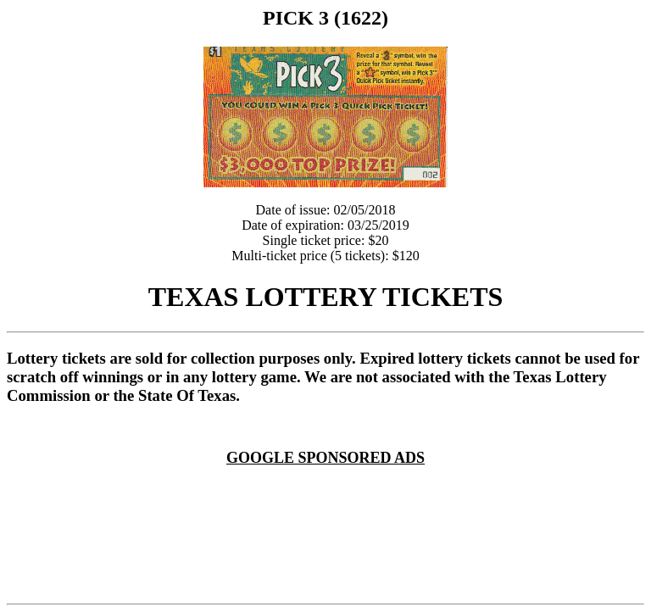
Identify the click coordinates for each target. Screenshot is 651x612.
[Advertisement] (328, 487)
